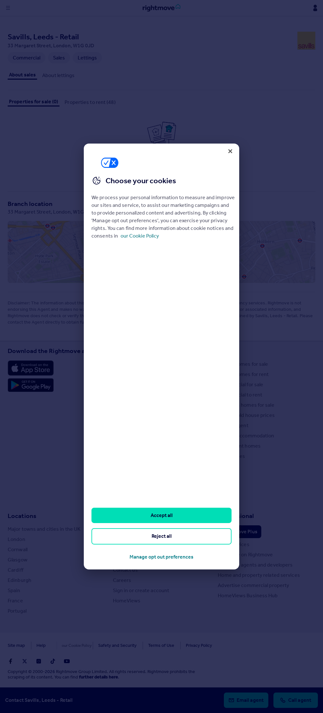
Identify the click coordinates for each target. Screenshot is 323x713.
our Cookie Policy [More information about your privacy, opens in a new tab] (140, 236)
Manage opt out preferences (161, 557)
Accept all (162, 515)
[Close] (230, 151)
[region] (161, 356)
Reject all (162, 536)
